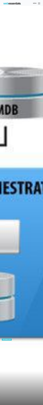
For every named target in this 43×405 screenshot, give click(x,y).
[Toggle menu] (37, 3)
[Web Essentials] (12, 3)
